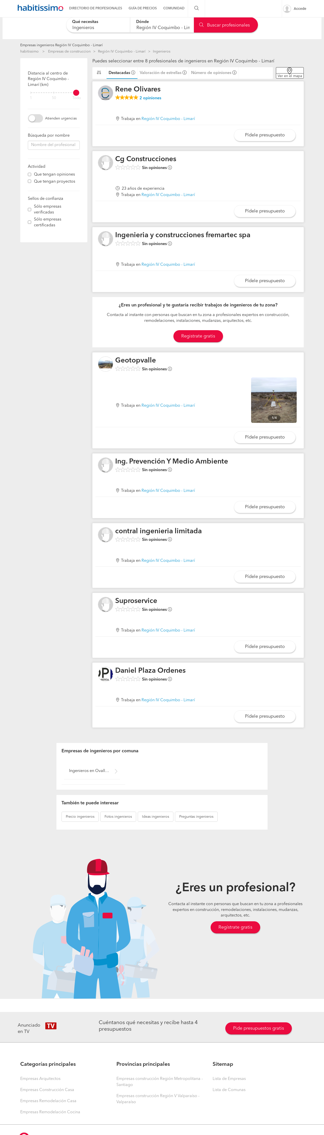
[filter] (54, 93)
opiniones (150, 98)
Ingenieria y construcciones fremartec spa (182, 235)
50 (54, 98)
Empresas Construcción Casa (47, 1090)
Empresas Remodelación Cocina (50, 1112)
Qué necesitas (85, 22)
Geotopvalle (135, 360)
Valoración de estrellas (160, 73)
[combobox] (98, 25)
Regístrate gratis (235, 927)
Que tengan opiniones (54, 175)
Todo (76, 98)
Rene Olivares (137, 89)
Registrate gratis (198, 336)
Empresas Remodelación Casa (48, 1101)
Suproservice (136, 601)
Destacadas (119, 73)
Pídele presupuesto (265, 135)
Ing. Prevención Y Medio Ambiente (171, 461)
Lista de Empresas (229, 1079)
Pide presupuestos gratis (258, 1028)
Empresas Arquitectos (40, 1079)
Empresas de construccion (69, 51)
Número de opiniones (211, 73)
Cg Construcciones (145, 159)
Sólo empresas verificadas (47, 209)
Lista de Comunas (229, 1090)
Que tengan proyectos (54, 182)
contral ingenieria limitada (158, 531)
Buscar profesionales (224, 25)
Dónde (142, 22)
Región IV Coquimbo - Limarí (122, 51)
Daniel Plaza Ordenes (150, 670)
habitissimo (29, 51)
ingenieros (80, 816)
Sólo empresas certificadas (47, 222)
